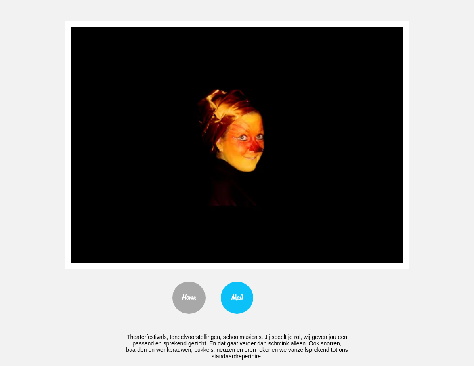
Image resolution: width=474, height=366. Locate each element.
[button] (237, 145)
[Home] (189, 298)
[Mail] (237, 298)
